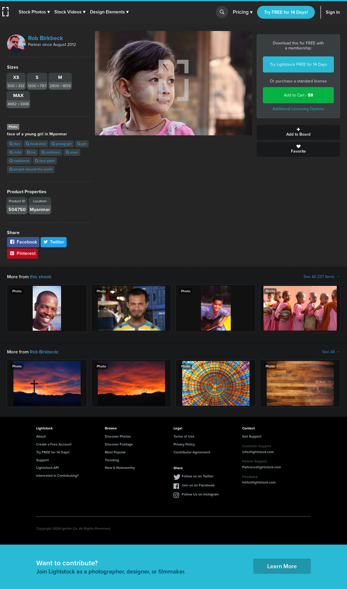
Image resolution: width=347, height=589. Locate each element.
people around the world (30, 169)
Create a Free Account (54, 444)
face (14, 143)
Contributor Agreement (191, 452)
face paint (45, 160)
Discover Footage (119, 444)
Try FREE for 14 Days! (286, 12)
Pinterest (22, 253)
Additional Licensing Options (298, 109)
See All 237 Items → (321, 277)
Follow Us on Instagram (200, 494)
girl (81, 143)
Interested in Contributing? (57, 475)
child (15, 152)
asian (72, 152)
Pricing (242, 12)
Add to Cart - (298, 95)
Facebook (23, 242)
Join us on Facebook (198, 485)
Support (42, 460)
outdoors (50, 152)
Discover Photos (118, 436)
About (41, 436)
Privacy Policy (184, 444)
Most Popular (115, 452)
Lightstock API (47, 467)
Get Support (251, 436)
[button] (34, 12)
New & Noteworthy (120, 467)
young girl (62, 143)
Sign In (333, 12)
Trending (112, 460)
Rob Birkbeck (45, 38)
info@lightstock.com (258, 452)
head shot (36, 143)
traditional (19, 160)
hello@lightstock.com (259, 482)
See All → (331, 352)
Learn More (282, 566)
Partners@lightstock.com (261, 467)
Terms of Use (184, 436)
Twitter (54, 242)
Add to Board (298, 132)
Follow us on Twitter (198, 476)
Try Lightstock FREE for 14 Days (298, 64)
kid (31, 152)
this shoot (40, 276)
